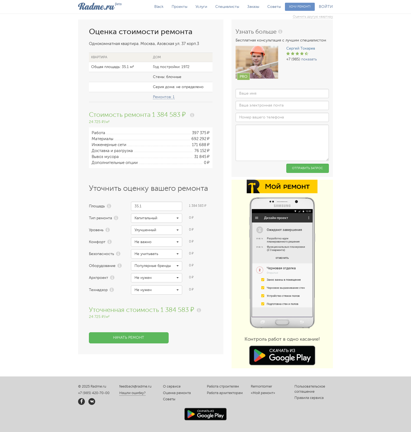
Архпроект (98, 278)
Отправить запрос (307, 168)
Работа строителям (223, 386)
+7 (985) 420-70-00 (94, 393)
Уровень (96, 230)
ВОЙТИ (326, 7)
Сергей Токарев (300, 48)
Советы (274, 7)
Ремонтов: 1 (164, 97)
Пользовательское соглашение (309, 389)
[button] (156, 218)
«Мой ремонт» (263, 393)
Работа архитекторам (225, 393)
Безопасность (101, 254)
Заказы (253, 7)
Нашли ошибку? (132, 393)
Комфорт (97, 242)
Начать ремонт (128, 338)
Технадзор (98, 290)
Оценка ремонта (177, 393)
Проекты (179, 7)
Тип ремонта (100, 218)
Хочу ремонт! (300, 6)
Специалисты (227, 7)
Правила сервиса (309, 398)
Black (158, 7)
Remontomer (261, 386)
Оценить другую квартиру (313, 16)
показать (309, 59)
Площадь (97, 206)
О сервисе (172, 386)
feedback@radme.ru (135, 386)
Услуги (201, 7)
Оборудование (102, 266)
